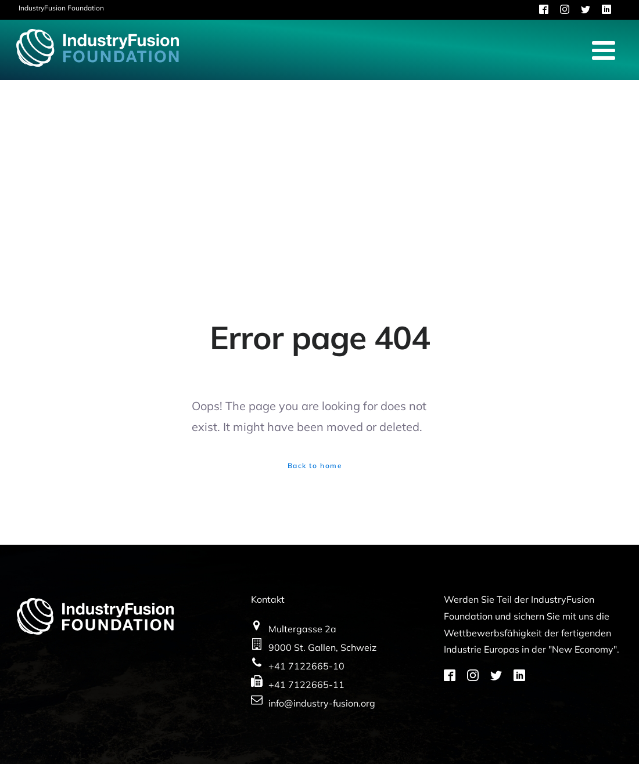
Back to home (315, 465)
